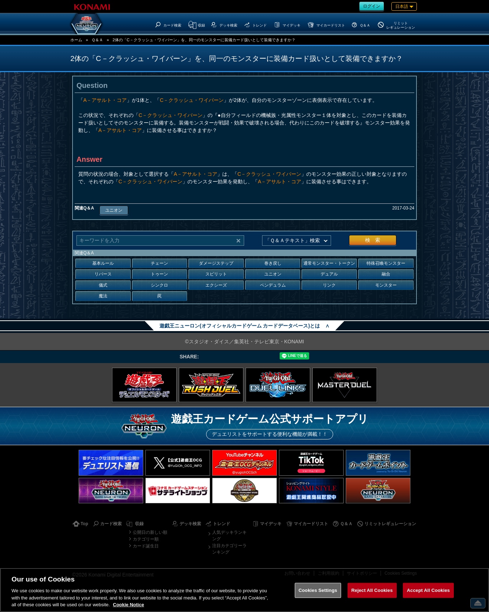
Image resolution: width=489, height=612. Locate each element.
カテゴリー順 (146, 539)
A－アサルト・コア (105, 100)
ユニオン (113, 210)
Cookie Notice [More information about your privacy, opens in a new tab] (128, 604)
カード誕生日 (146, 546)
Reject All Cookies (372, 590)
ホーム (76, 40)
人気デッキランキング (229, 535)
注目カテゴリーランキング (229, 549)
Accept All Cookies (428, 590)
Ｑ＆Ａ (97, 40)
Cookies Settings (318, 590)
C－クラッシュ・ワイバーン (192, 100)
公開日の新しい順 (150, 532)
